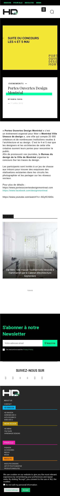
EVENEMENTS (16, 84)
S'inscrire (50, 343)
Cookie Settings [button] (12, 490)
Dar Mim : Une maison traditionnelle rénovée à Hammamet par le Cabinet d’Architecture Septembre (30, 272)
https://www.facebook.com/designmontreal (25, 190)
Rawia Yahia (17, 99)
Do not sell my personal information (21, 485)
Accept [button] (25, 490)
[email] (23, 343)
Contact (8, 404)
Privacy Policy (28, 349)
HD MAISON (9, 408)
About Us (8, 400)
